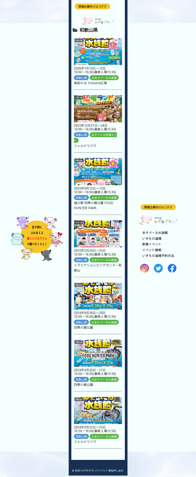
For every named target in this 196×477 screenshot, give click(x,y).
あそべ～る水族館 (155, 233)
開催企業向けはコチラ (158, 207)
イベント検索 (151, 250)
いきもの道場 (151, 238)
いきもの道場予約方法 (158, 255)
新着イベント (151, 244)
